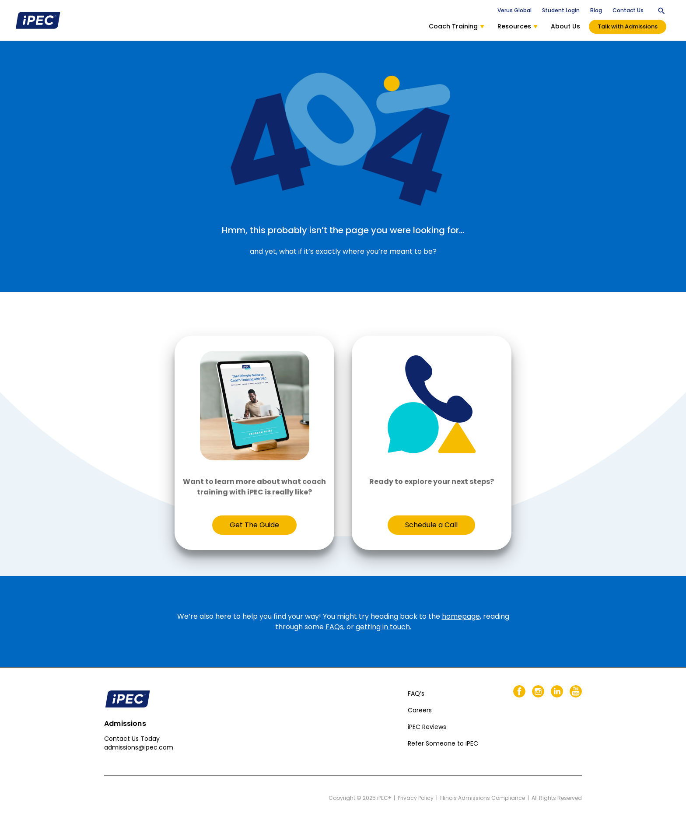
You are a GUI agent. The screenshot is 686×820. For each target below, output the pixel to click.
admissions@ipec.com (138, 747)
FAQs (334, 627)
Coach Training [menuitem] (456, 26)
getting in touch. (383, 627)
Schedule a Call (431, 525)
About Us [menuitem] (565, 26)
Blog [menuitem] (596, 10)
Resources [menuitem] (517, 26)
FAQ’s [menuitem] (416, 693)
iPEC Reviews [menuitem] (427, 726)
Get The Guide (254, 525)
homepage (461, 616)
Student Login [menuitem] (561, 10)
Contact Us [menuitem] (628, 10)
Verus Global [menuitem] (514, 10)
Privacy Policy (416, 798)
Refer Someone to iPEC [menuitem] (443, 743)
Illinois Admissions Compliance (482, 798)
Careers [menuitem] (420, 710)
